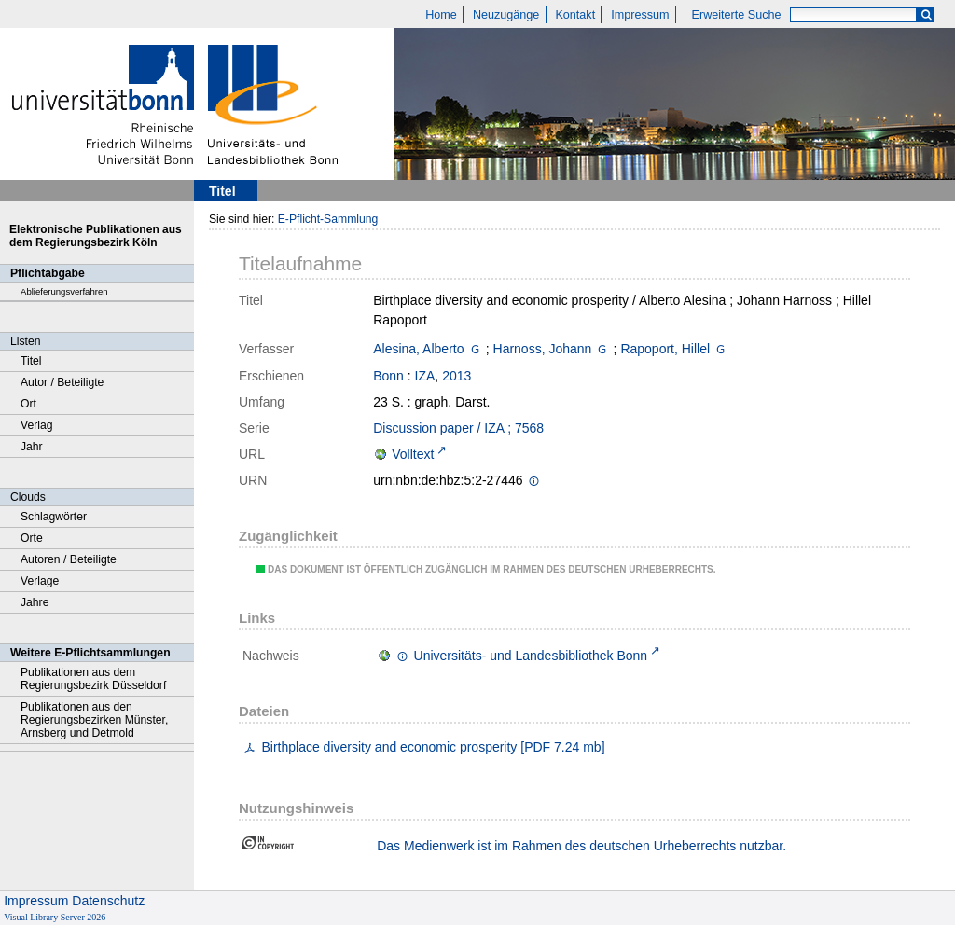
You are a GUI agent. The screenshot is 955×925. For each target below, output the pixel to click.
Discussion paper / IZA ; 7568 (458, 428)
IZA (425, 375)
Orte (32, 538)
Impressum (640, 14)
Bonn (388, 375)
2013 (456, 375)
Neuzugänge (506, 14)
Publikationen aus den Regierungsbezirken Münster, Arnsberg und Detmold (94, 719)
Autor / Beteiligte (62, 382)
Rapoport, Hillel (665, 348)
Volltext (413, 454)
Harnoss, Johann (542, 348)
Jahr (32, 446)
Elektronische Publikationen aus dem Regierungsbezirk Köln (95, 236)
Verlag (37, 425)
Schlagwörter (54, 516)
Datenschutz (108, 900)
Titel (31, 360)
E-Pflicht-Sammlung (328, 219)
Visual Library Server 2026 (54, 917)
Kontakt (575, 14)
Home (441, 14)
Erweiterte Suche (737, 14)
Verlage (40, 580)
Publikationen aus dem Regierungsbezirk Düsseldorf (93, 679)
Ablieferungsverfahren (64, 291)
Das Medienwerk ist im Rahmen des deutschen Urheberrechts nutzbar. (581, 845)
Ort (28, 403)
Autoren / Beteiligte (69, 559)
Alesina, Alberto (418, 348)
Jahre (34, 602)
